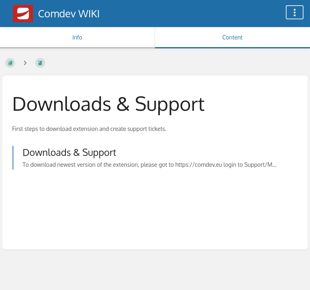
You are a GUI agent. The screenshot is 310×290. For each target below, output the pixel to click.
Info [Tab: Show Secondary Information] (77, 37)
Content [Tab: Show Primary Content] (232, 37)
